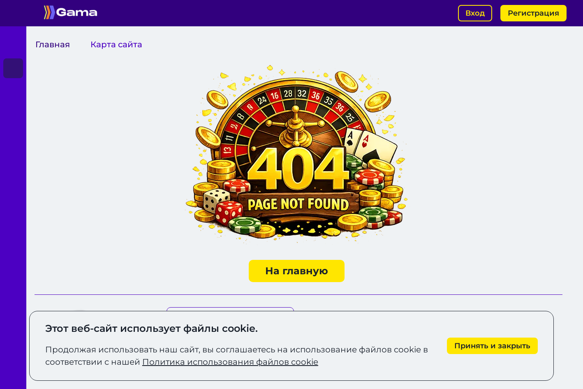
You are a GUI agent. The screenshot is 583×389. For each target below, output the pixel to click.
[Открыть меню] (13, 13)
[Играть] (13, 44)
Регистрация (533, 13)
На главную (296, 271)
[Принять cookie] (492, 346)
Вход (475, 13)
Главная (52, 44)
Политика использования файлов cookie (230, 362)
